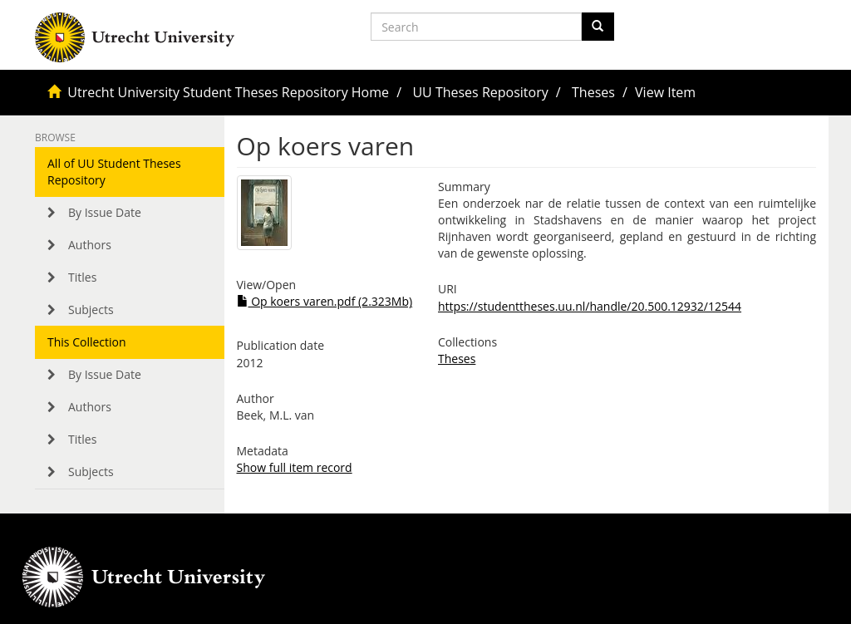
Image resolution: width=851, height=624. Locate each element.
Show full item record (294, 467)
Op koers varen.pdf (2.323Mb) (325, 301)
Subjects (91, 309)
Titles (82, 277)
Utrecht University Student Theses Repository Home (228, 92)
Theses (593, 92)
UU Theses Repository (480, 92)
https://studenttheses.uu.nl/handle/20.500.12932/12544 (589, 306)
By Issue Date (104, 212)
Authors (89, 245)
